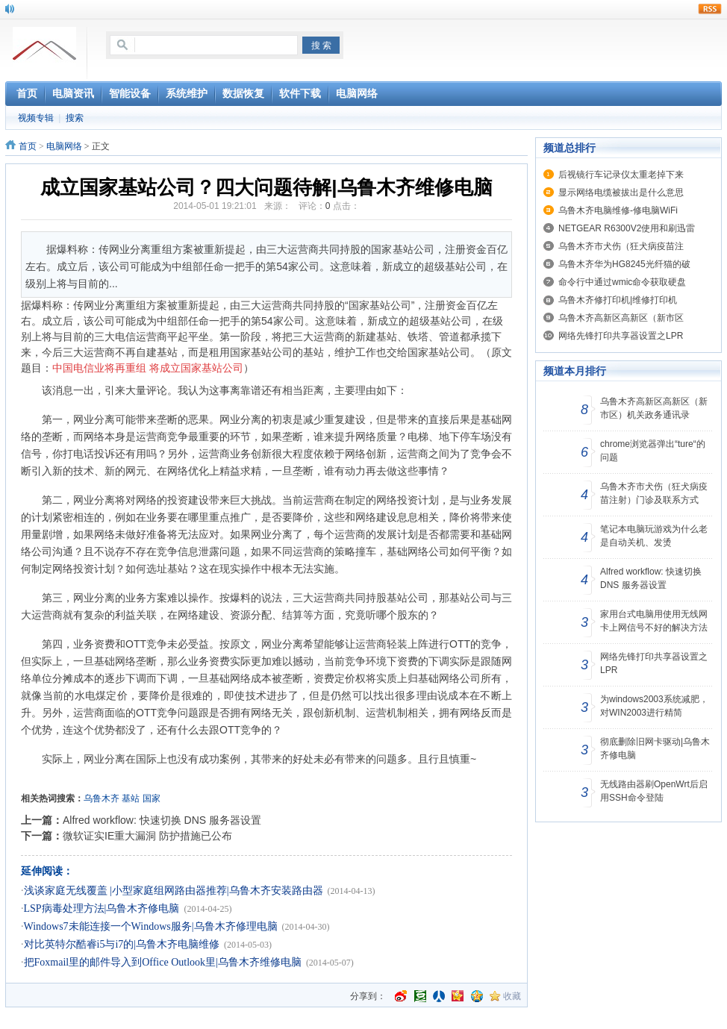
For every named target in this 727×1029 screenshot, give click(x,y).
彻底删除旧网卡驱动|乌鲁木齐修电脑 (655, 748)
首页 (28, 146)
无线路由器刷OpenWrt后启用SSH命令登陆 (654, 791)
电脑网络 (64, 146)
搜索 (75, 118)
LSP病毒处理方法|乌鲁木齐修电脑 (102, 908)
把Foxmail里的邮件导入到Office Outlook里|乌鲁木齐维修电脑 (163, 962)
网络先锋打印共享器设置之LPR (620, 336)
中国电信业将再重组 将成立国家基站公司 (147, 368)
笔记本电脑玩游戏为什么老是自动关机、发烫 (654, 536)
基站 (131, 798)
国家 (151, 798)
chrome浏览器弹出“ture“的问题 (652, 451)
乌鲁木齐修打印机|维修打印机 (617, 300)
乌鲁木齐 (101, 798)
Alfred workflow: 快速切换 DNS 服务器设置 (162, 820)
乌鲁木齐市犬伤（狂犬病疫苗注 (621, 246)
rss (710, 9)
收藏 (512, 996)
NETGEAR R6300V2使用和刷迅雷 (626, 228)
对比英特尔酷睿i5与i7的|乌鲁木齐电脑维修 (122, 944)
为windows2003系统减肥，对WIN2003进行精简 (654, 706)
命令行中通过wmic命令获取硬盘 (622, 282)
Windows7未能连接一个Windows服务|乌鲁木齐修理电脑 (151, 926)
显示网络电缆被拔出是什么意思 (621, 192)
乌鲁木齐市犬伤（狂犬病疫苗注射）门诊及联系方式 (654, 493)
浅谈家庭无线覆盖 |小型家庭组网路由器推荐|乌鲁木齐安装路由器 (173, 890)
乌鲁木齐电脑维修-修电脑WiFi (618, 210)
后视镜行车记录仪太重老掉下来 (621, 174)
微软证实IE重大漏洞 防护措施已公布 (147, 836)
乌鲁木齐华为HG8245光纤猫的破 (624, 264)
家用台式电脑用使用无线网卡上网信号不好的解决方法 (654, 621)
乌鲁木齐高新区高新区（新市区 (621, 318)
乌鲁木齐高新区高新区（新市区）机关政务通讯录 (654, 408)
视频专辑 (36, 118)
